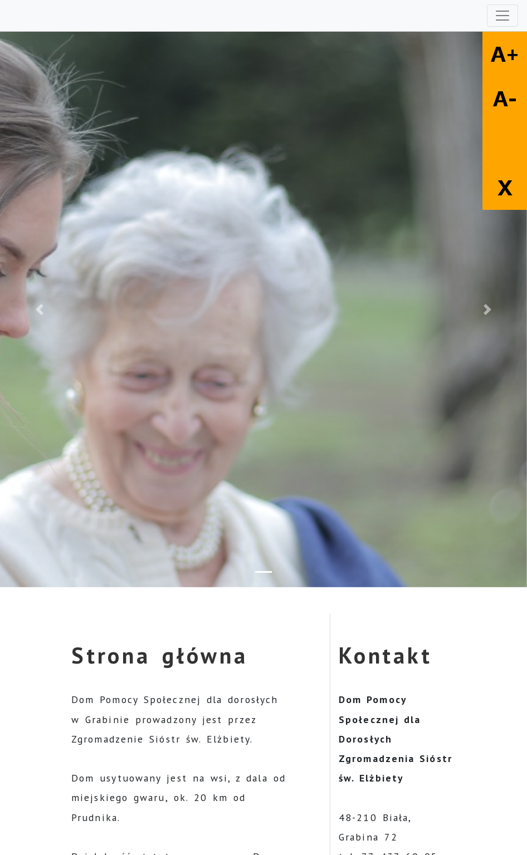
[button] (39, 309)
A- (505, 98)
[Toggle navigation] (502, 15)
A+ (505, 54)
